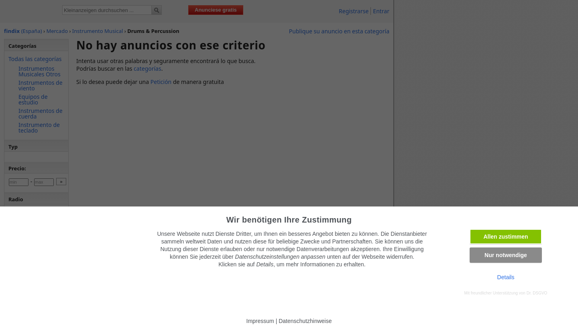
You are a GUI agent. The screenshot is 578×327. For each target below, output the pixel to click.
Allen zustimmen (505, 236)
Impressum (260, 321)
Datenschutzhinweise (305, 321)
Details (506, 277)
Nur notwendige (505, 255)
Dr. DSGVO (537, 293)
